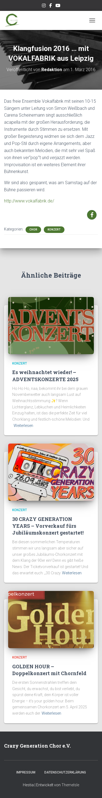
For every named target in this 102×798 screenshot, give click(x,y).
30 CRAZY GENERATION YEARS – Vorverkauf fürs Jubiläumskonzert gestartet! (48, 526)
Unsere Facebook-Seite (50, 6)
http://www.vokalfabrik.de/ (29, 201)
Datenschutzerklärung (65, 772)
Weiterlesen (23, 425)
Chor (33, 229)
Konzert (54, 229)
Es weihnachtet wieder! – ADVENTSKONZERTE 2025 (45, 375)
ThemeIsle (70, 785)
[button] (92, 215)
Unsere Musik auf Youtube (57, 6)
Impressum (25, 772)
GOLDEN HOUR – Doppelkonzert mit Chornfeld (49, 669)
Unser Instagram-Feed (44, 6)
